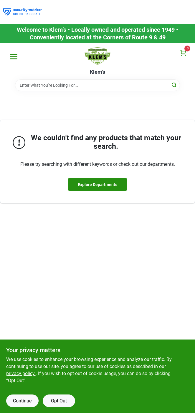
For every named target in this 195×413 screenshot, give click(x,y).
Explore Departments (97, 184)
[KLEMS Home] (97, 56)
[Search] (174, 85)
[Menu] (13, 57)
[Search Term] (97, 85)
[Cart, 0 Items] (183, 53)
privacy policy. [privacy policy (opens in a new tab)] (21, 373)
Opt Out (59, 401)
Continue (22, 401)
